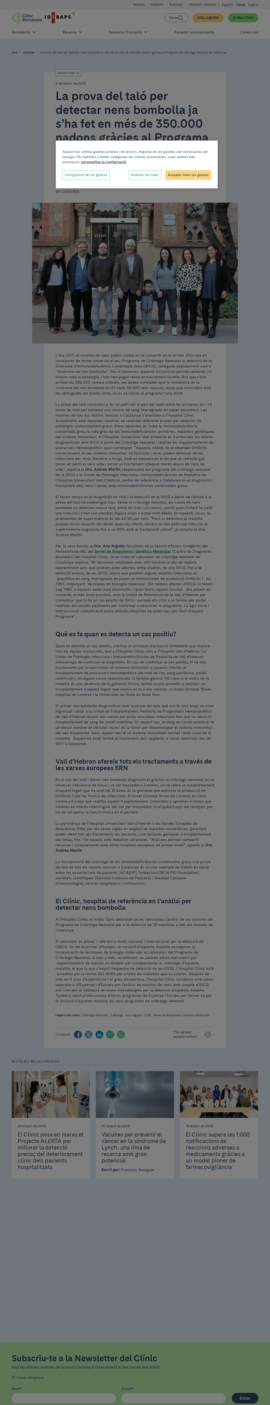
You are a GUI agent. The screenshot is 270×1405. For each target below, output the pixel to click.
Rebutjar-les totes (145, 175)
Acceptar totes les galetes (188, 175)
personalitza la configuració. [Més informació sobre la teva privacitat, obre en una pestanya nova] (104, 162)
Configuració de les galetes (86, 175)
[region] (137, 165)
